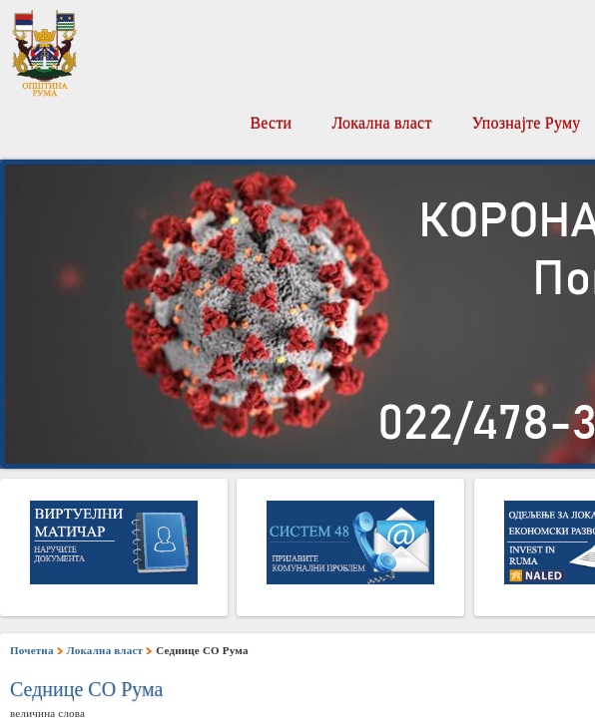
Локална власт (381, 123)
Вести (271, 123)
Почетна (32, 650)
